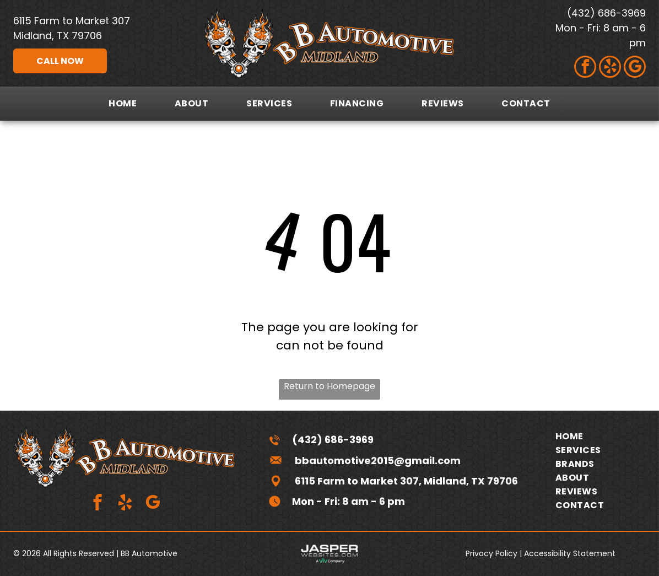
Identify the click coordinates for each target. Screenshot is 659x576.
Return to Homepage (329, 386)
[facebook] (585, 68)
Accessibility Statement (569, 553)
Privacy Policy (491, 553)
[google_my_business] (635, 68)
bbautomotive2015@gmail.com (378, 460)
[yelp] (610, 68)
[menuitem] (122, 103)
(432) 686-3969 (606, 13)
